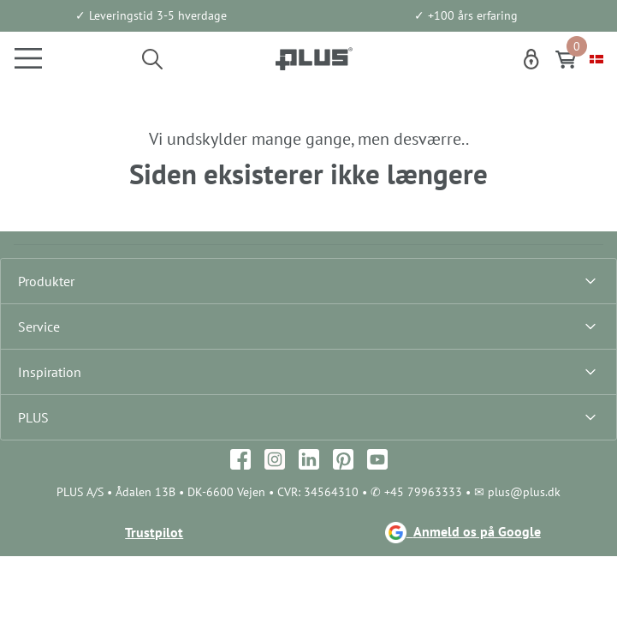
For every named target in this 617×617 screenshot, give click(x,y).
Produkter (46, 281)
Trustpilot (154, 532)
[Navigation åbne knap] (21, 58)
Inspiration (49, 371)
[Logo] (314, 58)
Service (39, 326)
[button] (152, 58)
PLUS (33, 417)
